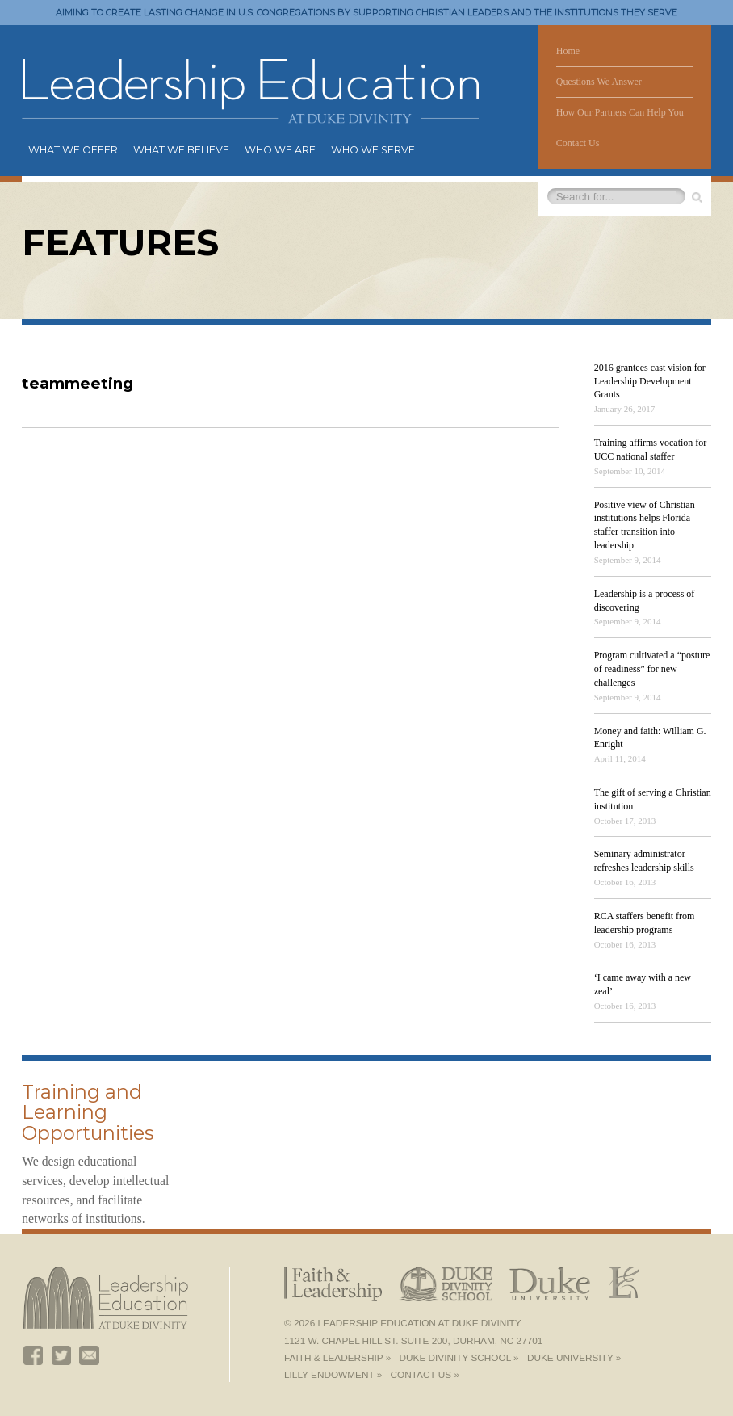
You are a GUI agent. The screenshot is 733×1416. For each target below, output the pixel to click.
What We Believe (181, 150)
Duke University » (574, 1357)
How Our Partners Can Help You (620, 112)
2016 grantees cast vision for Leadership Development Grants (650, 381)
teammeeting (77, 383)
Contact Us (578, 143)
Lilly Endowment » (333, 1374)
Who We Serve (373, 150)
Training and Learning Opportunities (87, 1112)
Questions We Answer (599, 81)
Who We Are (280, 150)
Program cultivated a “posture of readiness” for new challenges (652, 668)
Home (568, 51)
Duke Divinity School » (459, 1357)
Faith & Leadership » (337, 1357)
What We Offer (73, 150)
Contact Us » (425, 1374)
